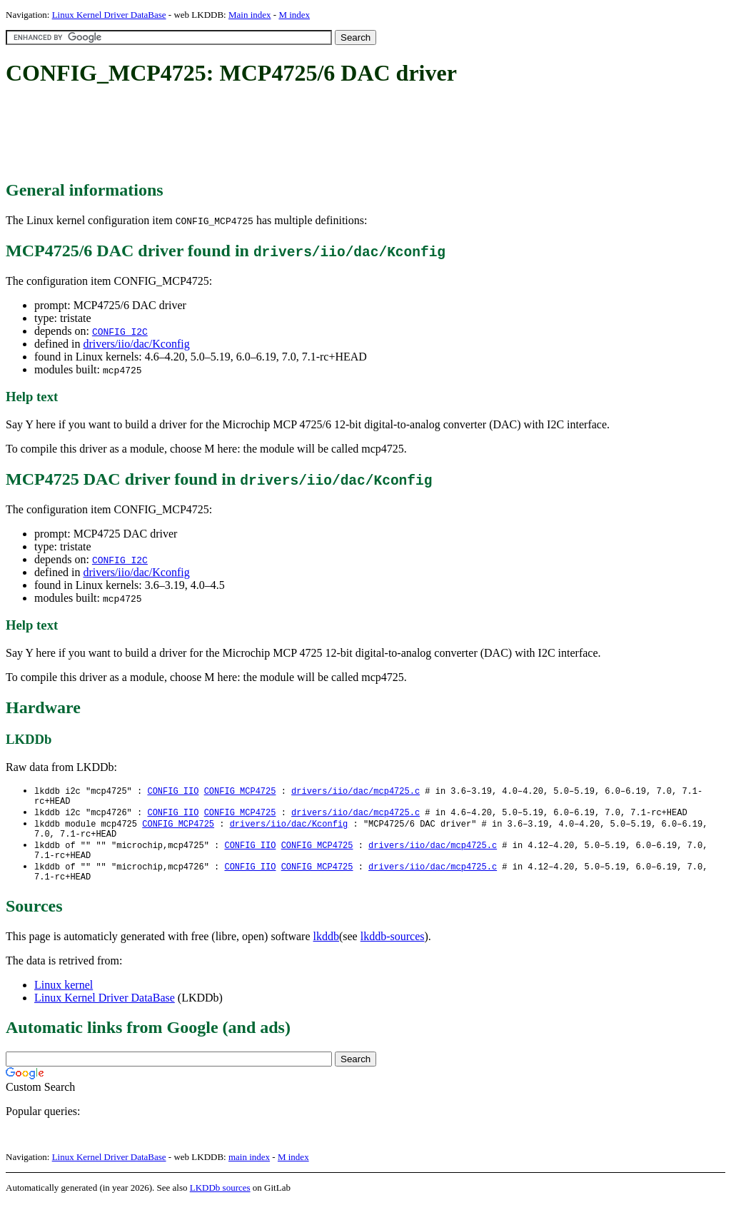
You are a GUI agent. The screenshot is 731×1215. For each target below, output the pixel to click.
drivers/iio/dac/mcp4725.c (355, 791)
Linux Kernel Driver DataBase (109, 14)
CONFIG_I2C (120, 331)
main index (249, 1169)
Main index (249, 14)
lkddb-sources (393, 948)
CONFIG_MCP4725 (240, 791)
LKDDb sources (220, 1199)
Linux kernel (63, 997)
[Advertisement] (265, 134)
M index (294, 14)
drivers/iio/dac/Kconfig (136, 344)
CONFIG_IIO (172, 791)
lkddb (326, 948)
